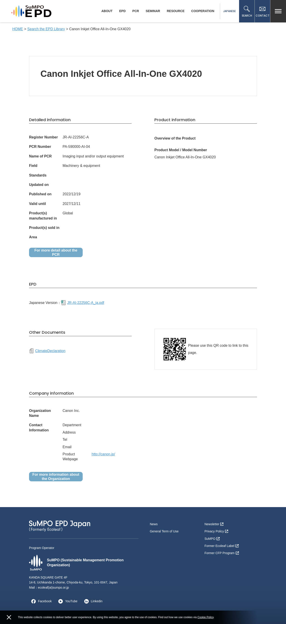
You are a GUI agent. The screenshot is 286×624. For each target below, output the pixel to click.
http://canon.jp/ (103, 454)
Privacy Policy (216, 531)
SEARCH (247, 11)
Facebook (40, 601)
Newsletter (213, 524)
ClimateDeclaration (47, 350)
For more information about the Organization (55, 477)
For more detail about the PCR (55, 252)
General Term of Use (164, 531)
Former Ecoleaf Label (221, 546)
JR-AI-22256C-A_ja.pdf (82, 302)
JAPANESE (229, 11)
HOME (17, 29)
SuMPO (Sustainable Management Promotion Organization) (76, 562)
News (154, 524)
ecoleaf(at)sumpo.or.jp (53, 587)
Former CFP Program (221, 553)
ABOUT (107, 11)
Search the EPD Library (46, 29)
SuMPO (212, 538)
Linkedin (92, 601)
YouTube (66, 601)
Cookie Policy (206, 617)
